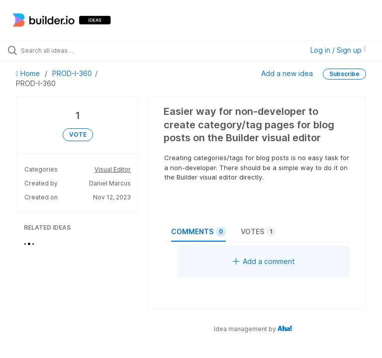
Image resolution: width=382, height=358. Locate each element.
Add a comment (264, 261)
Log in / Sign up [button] (338, 50)
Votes (258, 232)
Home (29, 73)
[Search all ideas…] (67, 50)
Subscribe (344, 74)
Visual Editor (113, 169)
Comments (198, 232)
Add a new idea (287, 73)
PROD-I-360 (72, 73)
